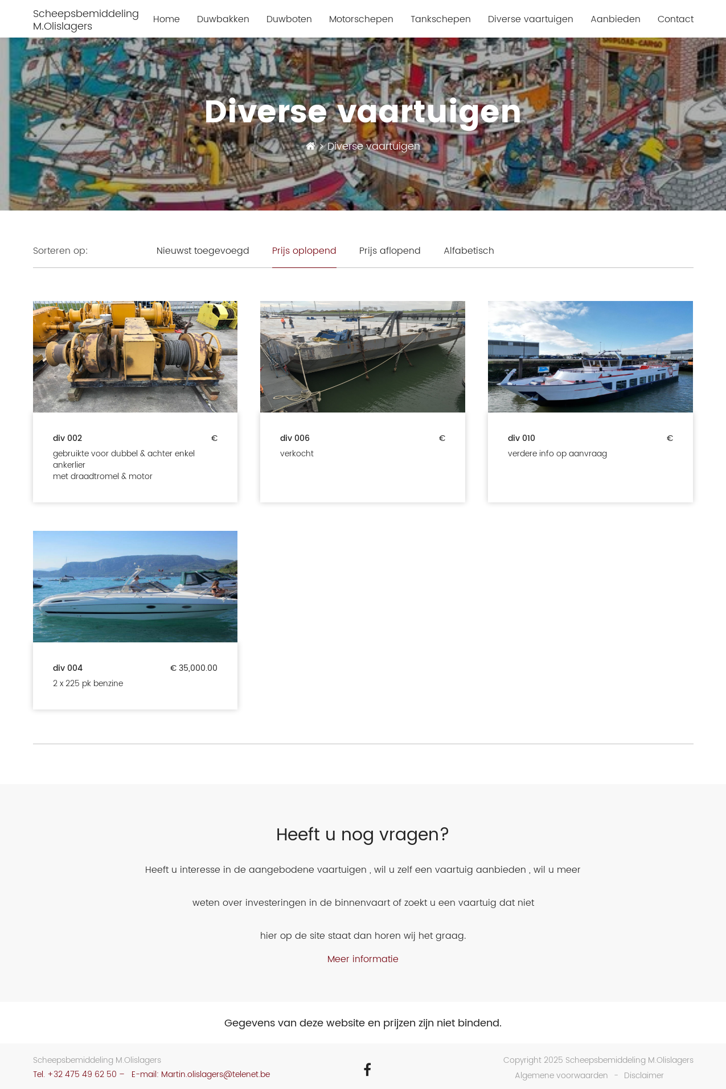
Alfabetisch (469, 251)
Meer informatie (363, 959)
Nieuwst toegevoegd (203, 251)
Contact (676, 19)
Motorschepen (361, 19)
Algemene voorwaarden (561, 1075)
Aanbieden (615, 19)
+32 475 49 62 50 (82, 1074)
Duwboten (289, 19)
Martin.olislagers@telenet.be (215, 1074)
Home (166, 19)
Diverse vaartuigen (530, 19)
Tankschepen (441, 19)
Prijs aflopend (390, 251)
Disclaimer (644, 1075)
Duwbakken (223, 19)
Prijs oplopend (304, 251)
